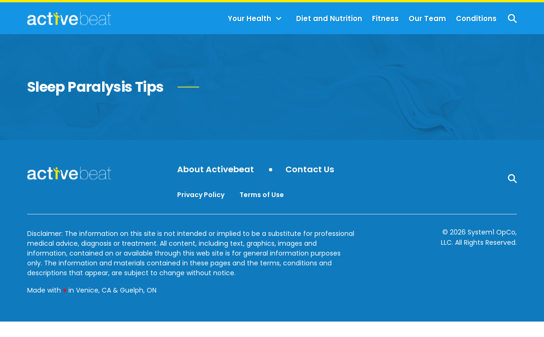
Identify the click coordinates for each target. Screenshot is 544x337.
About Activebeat (215, 170)
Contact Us (309, 170)
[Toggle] (278, 18)
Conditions (476, 18)
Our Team (427, 18)
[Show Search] (512, 18)
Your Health (249, 18)
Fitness (385, 18)
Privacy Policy (200, 194)
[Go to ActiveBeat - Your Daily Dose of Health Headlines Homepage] (69, 18)
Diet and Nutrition (329, 18)
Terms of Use (261, 194)
